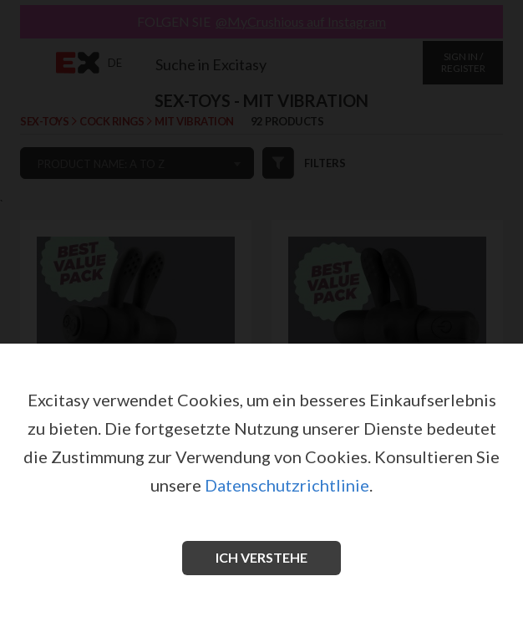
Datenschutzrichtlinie (287, 485)
